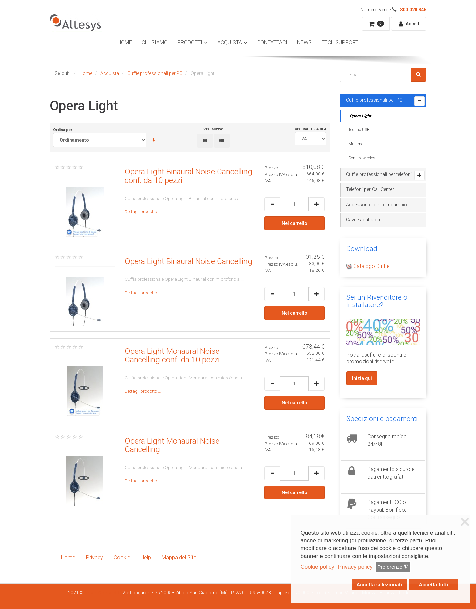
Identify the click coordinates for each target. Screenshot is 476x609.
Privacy (94, 557)
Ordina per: (107, 137)
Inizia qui (362, 378)
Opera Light (360, 116)
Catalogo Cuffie (371, 266)
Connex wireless (362, 158)
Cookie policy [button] (317, 567)
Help (146, 557)
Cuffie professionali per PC (374, 100)
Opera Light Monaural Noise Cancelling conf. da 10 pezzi (172, 355)
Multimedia (358, 144)
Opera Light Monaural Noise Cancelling (172, 445)
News (304, 42)
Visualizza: (213, 129)
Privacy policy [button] (355, 567)
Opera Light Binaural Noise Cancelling (188, 261)
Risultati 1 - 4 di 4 (310, 136)
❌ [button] (465, 522)
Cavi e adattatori (363, 220)
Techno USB (359, 129)
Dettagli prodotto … (143, 211)
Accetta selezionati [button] (379, 584)
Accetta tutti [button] (433, 584)
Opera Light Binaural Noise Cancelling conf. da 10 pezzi (188, 176)
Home (125, 42)
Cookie (122, 557)
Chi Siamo (155, 42)
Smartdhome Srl (102, 592)
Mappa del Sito (179, 557)
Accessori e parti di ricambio (376, 205)
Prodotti (190, 42)
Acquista (230, 42)
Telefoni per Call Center (370, 189)
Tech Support (340, 42)
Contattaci (272, 42)
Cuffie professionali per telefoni (379, 174)
